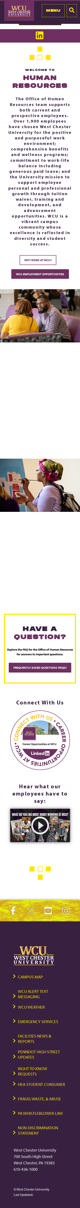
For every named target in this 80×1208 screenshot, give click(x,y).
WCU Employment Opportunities (40, 274)
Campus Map (30, 976)
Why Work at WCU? (38, 260)
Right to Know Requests (32, 1071)
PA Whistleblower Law (40, 1113)
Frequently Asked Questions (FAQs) (40, 668)
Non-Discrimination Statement (38, 1130)
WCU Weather (31, 1007)
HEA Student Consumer (41, 1084)
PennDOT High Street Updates (39, 1054)
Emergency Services (38, 1021)
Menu (53, 10)
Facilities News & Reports (34, 1038)
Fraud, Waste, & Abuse (39, 1098)
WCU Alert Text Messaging (33, 994)
